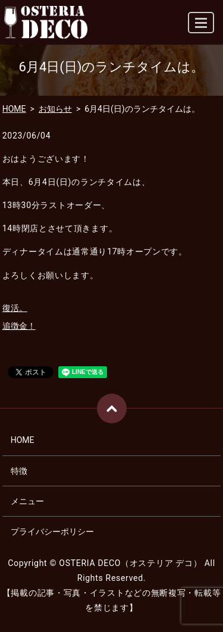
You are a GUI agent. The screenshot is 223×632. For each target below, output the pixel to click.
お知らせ (55, 109)
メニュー (27, 501)
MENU (201, 27)
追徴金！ (19, 326)
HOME (14, 109)
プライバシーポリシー (52, 531)
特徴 (19, 471)
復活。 (14, 308)
